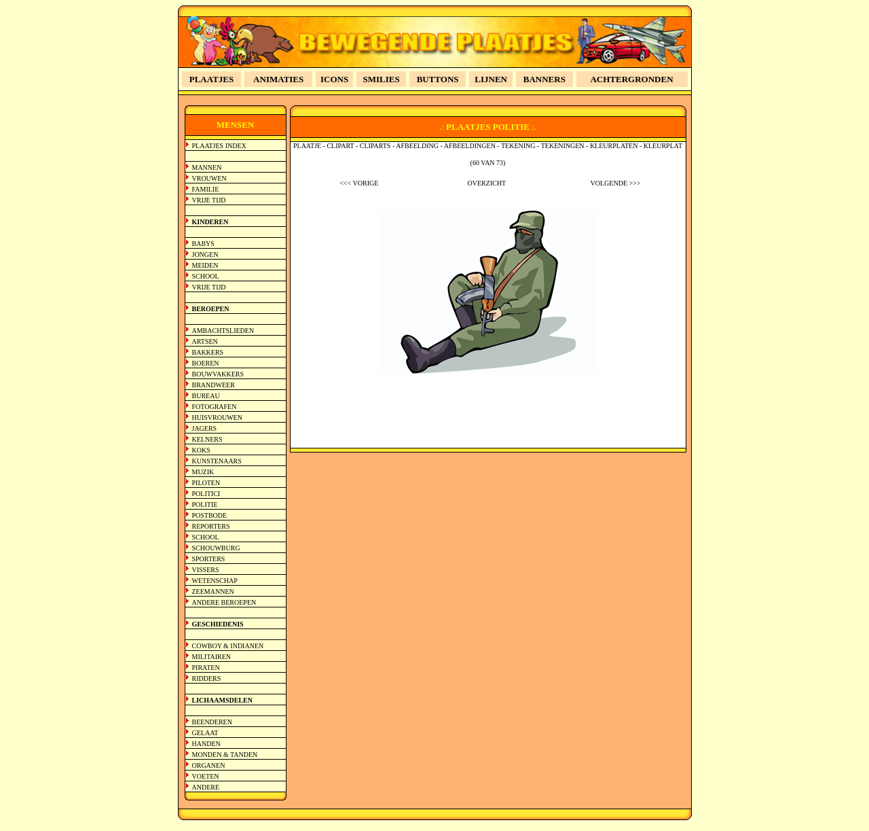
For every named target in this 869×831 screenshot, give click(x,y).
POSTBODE (209, 515)
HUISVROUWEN (217, 417)
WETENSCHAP (215, 580)
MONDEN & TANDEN (225, 754)
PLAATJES (211, 79)
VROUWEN (209, 178)
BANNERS (544, 79)
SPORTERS (208, 559)
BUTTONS (438, 79)
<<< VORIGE (358, 183)
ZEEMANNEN (213, 591)
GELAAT (205, 733)
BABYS (203, 243)
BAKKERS (208, 352)
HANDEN (206, 743)
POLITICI (206, 493)
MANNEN (207, 167)
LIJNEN (491, 79)
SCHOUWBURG (216, 548)
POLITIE (205, 504)
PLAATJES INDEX (219, 145)
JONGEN (205, 254)
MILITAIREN (212, 656)
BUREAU (206, 396)
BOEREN (205, 363)
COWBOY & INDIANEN (228, 646)
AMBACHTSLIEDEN (223, 330)
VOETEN (205, 776)
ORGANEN (208, 765)
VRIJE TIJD (209, 200)
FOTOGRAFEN (214, 406)
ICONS (334, 79)
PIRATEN (206, 667)
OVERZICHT (487, 183)
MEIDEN (205, 265)
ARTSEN (205, 341)
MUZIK (203, 472)
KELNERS (207, 439)
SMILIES (381, 79)
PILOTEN (206, 483)
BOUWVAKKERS (218, 374)
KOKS (201, 450)
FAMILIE (205, 189)
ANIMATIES (278, 79)
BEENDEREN (212, 722)
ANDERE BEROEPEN (224, 602)
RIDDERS (206, 678)
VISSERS (205, 569)
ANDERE (206, 787)
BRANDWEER (213, 385)
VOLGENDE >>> (616, 183)
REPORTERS (211, 526)
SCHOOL (205, 276)
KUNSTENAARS (217, 461)
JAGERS (204, 428)
